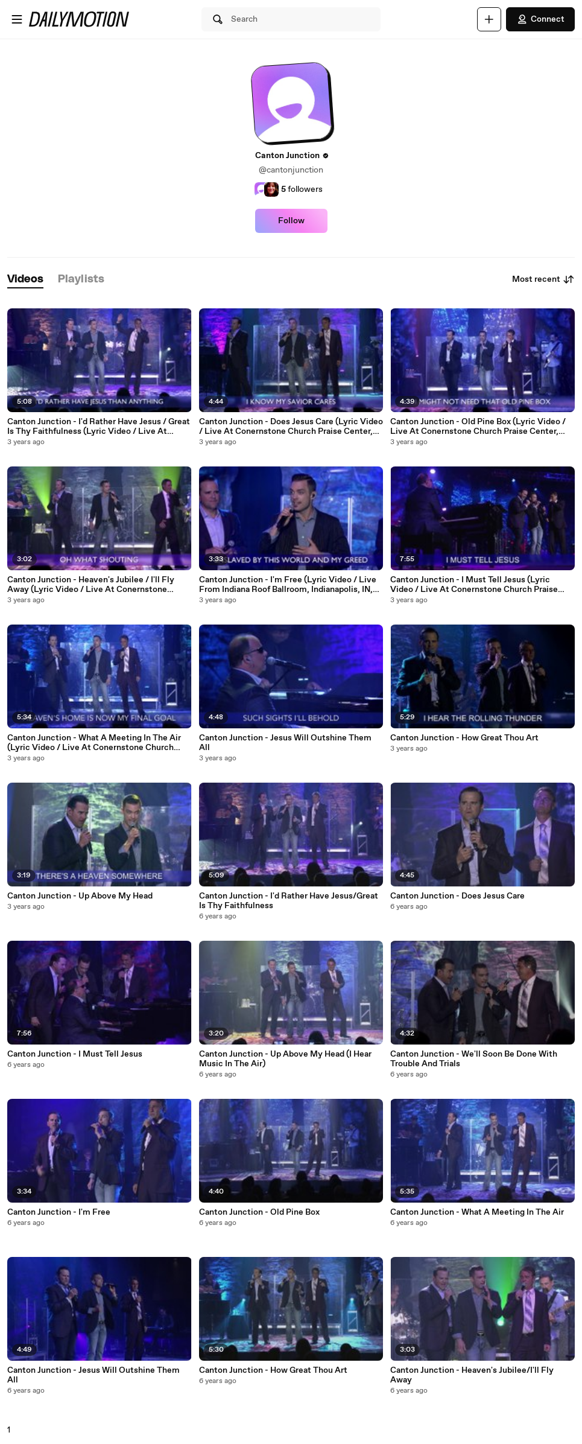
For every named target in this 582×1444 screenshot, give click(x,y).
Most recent (543, 279)
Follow (291, 220)
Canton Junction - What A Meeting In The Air (477, 1212)
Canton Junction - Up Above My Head (80, 896)
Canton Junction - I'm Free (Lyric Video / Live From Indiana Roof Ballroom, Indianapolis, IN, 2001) (287, 584)
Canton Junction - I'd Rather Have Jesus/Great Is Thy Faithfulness (288, 901)
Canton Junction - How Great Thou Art (273, 1370)
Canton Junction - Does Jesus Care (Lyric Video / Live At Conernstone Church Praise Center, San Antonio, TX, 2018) (291, 426)
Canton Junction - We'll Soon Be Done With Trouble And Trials (473, 1059)
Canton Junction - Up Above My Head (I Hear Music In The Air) (285, 1059)
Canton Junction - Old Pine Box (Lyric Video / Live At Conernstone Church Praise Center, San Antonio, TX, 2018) (478, 426)
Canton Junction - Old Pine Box (259, 1212)
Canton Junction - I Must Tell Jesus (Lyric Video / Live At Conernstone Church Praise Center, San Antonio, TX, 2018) (474, 584)
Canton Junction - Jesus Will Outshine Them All (93, 1375)
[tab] (25, 279)
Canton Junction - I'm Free (58, 1212)
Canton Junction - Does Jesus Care (457, 896)
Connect (540, 19)
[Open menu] (17, 19)
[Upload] (489, 19)
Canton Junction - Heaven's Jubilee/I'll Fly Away (472, 1375)
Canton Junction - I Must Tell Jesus (74, 1054)
